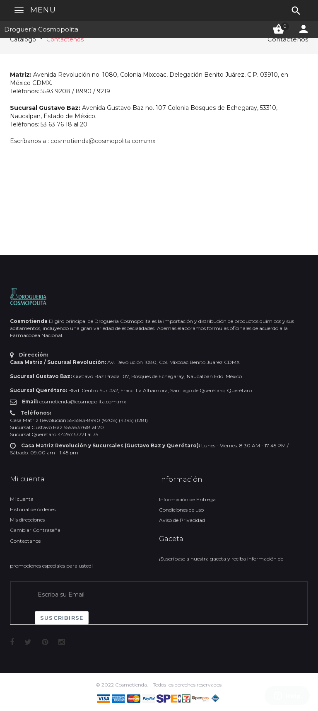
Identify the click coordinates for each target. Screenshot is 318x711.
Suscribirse (61, 617)
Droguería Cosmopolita (41, 29)
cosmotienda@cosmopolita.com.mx (103, 141)
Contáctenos (65, 39)
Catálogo (23, 39)
